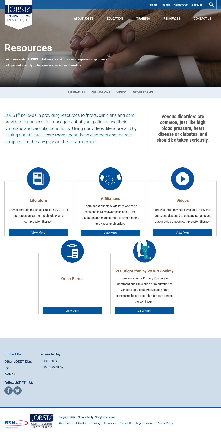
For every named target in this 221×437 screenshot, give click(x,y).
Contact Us (181, 4)
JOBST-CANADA (53, 367)
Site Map (197, 4)
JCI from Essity (84, 417)
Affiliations (100, 92)
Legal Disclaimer (145, 423)
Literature (76, 92)
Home (153, 4)
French (166, 4)
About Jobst (65, 423)
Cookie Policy (165, 423)
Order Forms (143, 92)
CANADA (9, 374)
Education (115, 18)
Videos (121, 92)
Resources (172, 18)
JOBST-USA (50, 361)
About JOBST (83, 18)
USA (7, 368)
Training (143, 18)
